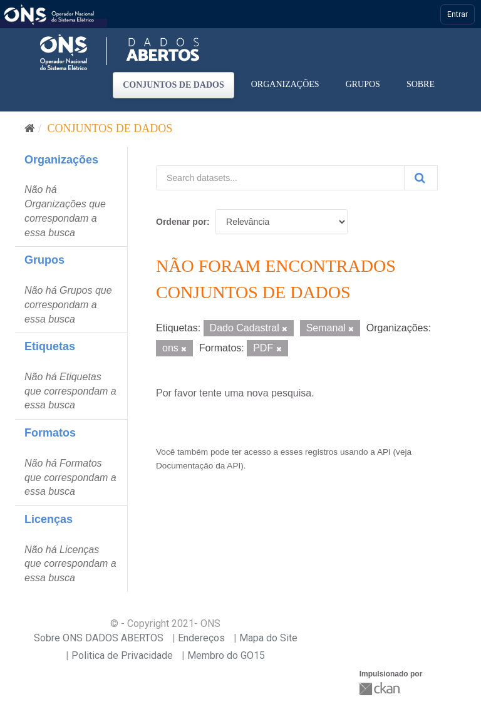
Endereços (201, 638)
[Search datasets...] (280, 177)
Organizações (285, 84)
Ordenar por (181, 222)
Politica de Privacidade (122, 655)
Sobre (420, 84)
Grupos (363, 84)
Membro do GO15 (226, 655)
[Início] (29, 128)
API (384, 452)
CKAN (380, 688)
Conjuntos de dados (173, 85)
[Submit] (421, 177)
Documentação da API (198, 465)
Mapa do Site (268, 638)
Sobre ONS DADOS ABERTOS (98, 638)
